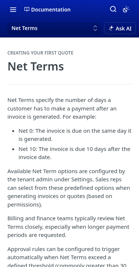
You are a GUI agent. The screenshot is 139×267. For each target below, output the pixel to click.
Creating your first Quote (40, 53)
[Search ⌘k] (113, 9)
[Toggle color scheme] (126, 9)
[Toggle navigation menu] (13, 9)
